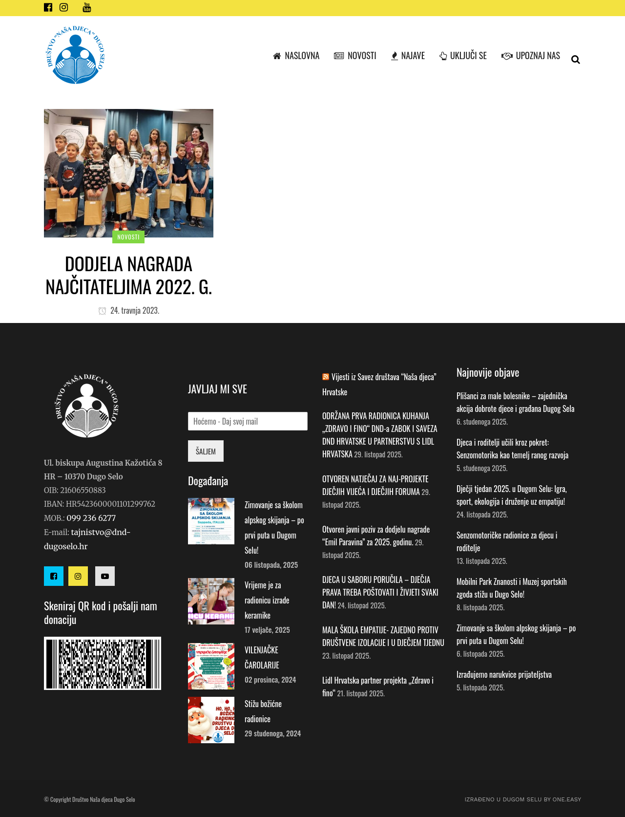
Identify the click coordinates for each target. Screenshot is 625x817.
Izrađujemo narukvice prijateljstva (504, 674)
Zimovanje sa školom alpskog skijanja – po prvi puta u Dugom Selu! (516, 634)
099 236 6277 (91, 518)
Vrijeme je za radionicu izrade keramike (267, 600)
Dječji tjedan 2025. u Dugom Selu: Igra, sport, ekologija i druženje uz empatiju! (512, 495)
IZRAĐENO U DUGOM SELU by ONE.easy (522, 799)
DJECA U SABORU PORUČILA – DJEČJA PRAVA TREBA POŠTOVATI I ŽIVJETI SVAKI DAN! (380, 592)
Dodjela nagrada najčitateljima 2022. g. (128, 274)
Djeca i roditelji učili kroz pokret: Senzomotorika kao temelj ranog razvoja (512, 448)
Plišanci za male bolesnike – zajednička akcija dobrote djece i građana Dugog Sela (516, 402)
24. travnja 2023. (128, 310)
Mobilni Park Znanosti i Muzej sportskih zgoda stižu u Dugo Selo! (512, 588)
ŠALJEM (206, 451)
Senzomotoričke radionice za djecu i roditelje (507, 541)
